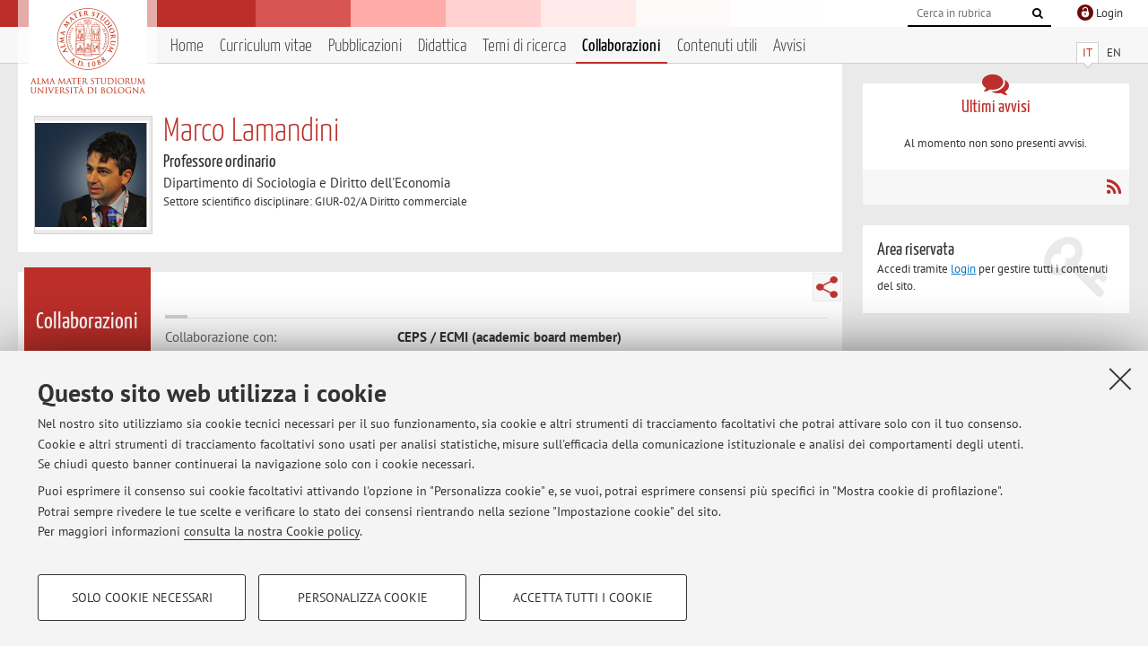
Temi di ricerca (524, 46)
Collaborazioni (621, 46)
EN (1114, 52)
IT (1087, 52)
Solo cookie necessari (142, 597)
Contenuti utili (717, 46)
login (963, 268)
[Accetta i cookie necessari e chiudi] (1120, 378)
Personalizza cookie (363, 597)
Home (187, 46)
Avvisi (789, 46)
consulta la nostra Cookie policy (272, 531)
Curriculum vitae (266, 46)
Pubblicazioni (365, 46)
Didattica (442, 46)
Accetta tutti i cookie (583, 597)
